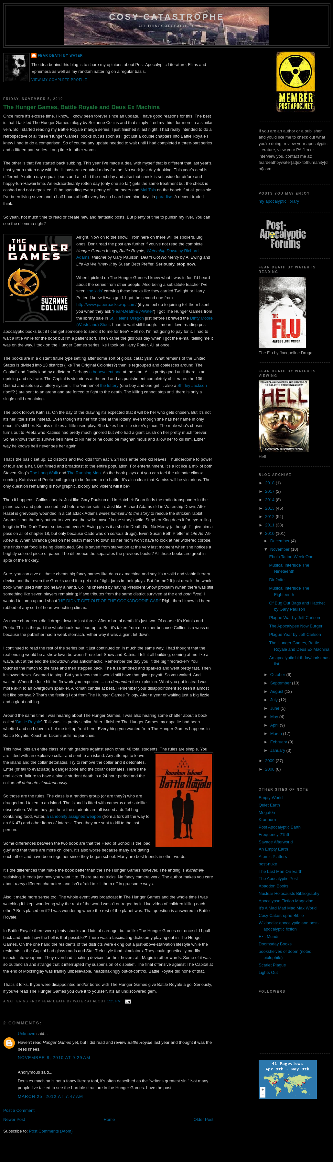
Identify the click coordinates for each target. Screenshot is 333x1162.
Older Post (203, 1119)
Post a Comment (19, 1110)
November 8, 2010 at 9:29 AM (54, 1057)
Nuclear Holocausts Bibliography (289, 893)
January (278, 750)
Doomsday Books (275, 944)
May (274, 716)
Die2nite (277, 579)
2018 (270, 482)
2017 (270, 491)
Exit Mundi (268, 936)
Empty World (271, 797)
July (274, 699)
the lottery (109, 385)
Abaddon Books (273, 886)
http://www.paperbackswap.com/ (106, 304)
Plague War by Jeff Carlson (294, 617)
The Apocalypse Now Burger (295, 626)
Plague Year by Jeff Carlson (295, 634)
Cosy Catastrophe (167, 17)
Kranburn (267, 819)
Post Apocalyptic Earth (280, 827)
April (275, 725)
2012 (270, 516)
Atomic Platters (273, 856)
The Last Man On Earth (280, 871)
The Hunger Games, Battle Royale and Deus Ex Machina (81, 107)
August (277, 691)
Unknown (26, 1033)
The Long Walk (44, 472)
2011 (270, 525)
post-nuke (268, 864)
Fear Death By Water (60, 55)
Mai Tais (148, 189)
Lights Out (268, 972)
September (281, 683)
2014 (270, 499)
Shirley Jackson (192, 385)
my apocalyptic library (279, 201)
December (280, 540)
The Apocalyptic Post (278, 878)
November (280, 549)
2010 (270, 533)
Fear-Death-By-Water (133, 311)
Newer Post (14, 1119)
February (279, 741)
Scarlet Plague (272, 965)
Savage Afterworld (276, 842)
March (276, 733)
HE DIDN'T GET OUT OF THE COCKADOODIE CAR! (109, 600)
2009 (270, 760)
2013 (270, 508)
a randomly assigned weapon (74, 816)
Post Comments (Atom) (51, 1131)
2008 (270, 769)
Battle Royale (28, 721)
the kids (94, 290)
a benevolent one (105, 371)
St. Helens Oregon (126, 318)
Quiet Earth (269, 805)
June (275, 708)
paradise (164, 196)
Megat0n (267, 812)
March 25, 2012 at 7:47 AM (50, 1096)
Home (109, 1119)
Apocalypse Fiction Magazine (286, 900)
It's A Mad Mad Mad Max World (288, 908)
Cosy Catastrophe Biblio (281, 915)
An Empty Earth (273, 849)
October (278, 674)
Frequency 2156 (274, 834)
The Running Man (84, 472)
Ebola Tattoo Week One (291, 556)
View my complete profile (59, 80)
